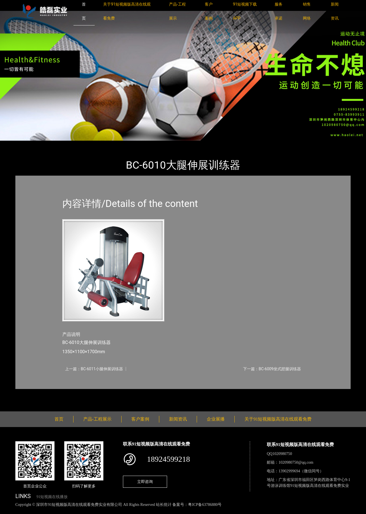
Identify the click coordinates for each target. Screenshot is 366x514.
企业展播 (216, 419)
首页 (25, 144)
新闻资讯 (178, 419)
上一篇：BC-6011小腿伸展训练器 (94, 369)
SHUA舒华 (77, 144)
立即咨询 (145, 481)
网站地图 (8, 510)
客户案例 (140, 419)
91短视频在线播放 (52, 497)
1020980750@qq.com (296, 462)
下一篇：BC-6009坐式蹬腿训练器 (272, 369)
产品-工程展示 (49, 144)
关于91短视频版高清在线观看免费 (278, 419)
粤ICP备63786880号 (205, 505)
